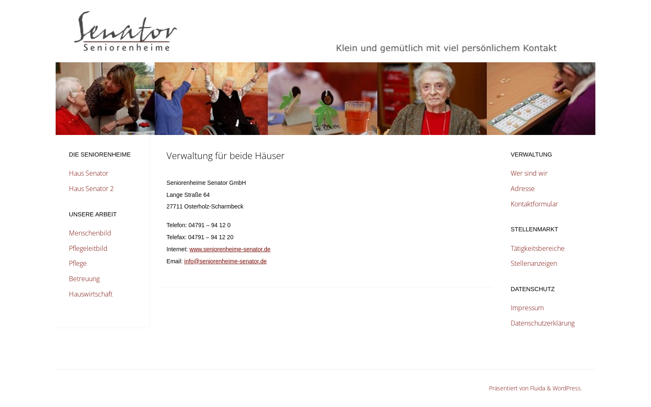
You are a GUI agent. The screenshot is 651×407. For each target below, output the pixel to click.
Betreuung (84, 278)
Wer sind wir (529, 173)
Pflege (78, 263)
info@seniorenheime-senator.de (225, 261)
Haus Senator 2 (91, 188)
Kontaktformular (534, 203)
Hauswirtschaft (91, 294)
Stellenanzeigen (534, 263)
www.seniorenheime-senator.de (229, 249)
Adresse (523, 188)
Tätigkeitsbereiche (538, 248)
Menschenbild (90, 233)
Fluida (537, 388)
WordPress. (567, 388)
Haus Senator (88, 173)
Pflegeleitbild (88, 248)
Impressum (527, 307)
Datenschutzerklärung (543, 323)
